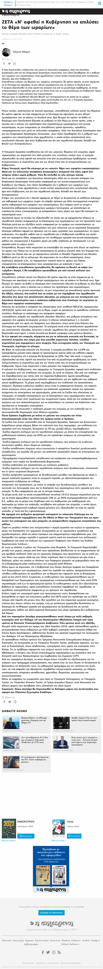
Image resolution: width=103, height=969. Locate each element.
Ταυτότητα (41, 963)
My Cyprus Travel (23, 5)
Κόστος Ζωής (42, 940)
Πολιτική (7, 940)
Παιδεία (66, 940)
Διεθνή (86, 940)
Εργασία (29, 940)
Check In (74, 2)
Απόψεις (95, 940)
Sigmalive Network (8, 3)
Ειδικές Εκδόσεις (70, 944)
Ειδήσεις (76, 940)
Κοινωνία (55, 940)
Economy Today (48, 2)
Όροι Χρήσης (28, 963)
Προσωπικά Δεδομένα (71, 963)
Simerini (29, 2)
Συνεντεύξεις (10, 15)
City (57, 2)
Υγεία (70, 821)
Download (26, 836)
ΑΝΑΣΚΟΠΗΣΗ (25, 821)
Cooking (90, 2)
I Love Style (65, 2)
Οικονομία (18, 940)
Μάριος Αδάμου (21, 51)
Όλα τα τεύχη (9, 840)
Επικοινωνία (53, 963)
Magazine (82, 2)
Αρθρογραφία (31, 944)
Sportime (37, 2)
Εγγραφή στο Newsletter (51, 913)
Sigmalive (20, 2)
